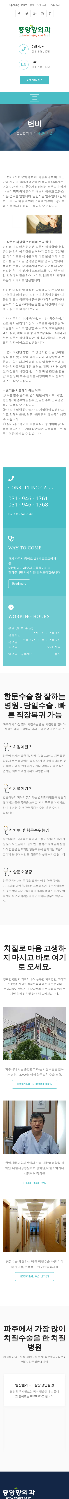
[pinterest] (50, 13)
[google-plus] (34, 13)
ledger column (34, 1183)
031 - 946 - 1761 (28, 498)
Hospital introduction (34, 1084)
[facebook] (19, 13)
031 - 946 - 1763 (28, 504)
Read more (19, 583)
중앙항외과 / (25, 133)
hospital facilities (34, 1276)
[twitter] (26, 13)
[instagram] (42, 13)
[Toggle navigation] (34, 98)
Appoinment (34, 80)
